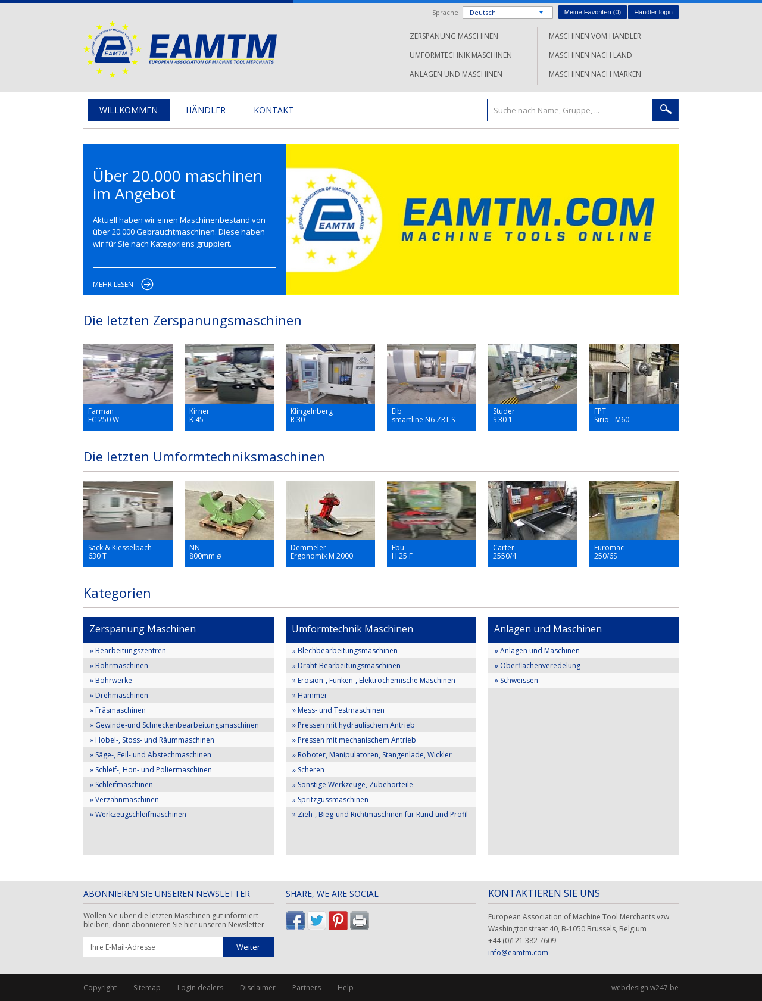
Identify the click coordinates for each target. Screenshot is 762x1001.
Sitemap (147, 988)
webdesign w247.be (645, 988)
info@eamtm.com (518, 952)
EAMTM (180, 49)
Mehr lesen (113, 284)
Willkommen (128, 110)
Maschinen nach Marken (595, 74)
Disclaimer (258, 988)
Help (346, 988)
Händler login (653, 11)
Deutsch (483, 12)
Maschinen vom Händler (595, 36)
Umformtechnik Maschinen (461, 55)
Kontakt (273, 110)
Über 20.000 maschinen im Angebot (178, 184)
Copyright (100, 988)
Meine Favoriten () (592, 11)
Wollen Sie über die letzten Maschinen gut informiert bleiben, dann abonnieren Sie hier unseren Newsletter (173, 920)
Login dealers (200, 988)
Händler (206, 110)
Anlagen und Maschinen (456, 74)
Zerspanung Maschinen (454, 36)
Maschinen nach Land (590, 55)
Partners (306, 988)
